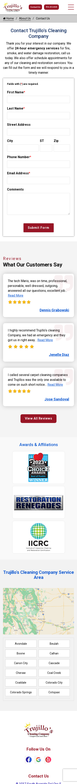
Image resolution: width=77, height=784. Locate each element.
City (10, 141)
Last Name (16, 108)
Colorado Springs (21, 692)
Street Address (19, 125)
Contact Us (35, 7)
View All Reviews (38, 418)
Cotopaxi (54, 692)
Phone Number (19, 157)
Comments (15, 189)
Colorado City (54, 682)
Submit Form (38, 228)
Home (8, 18)
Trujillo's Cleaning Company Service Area (38, 575)
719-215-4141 (51, 7)
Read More (15, 295)
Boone (21, 653)
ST (42, 141)
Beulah (54, 643)
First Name (16, 92)
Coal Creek (54, 672)
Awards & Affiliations (38, 444)
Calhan (54, 653)
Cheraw (21, 672)
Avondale (21, 643)
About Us (25, 18)
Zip (56, 141)
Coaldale (20, 682)
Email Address (18, 173)
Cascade (54, 663)
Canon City (21, 663)
